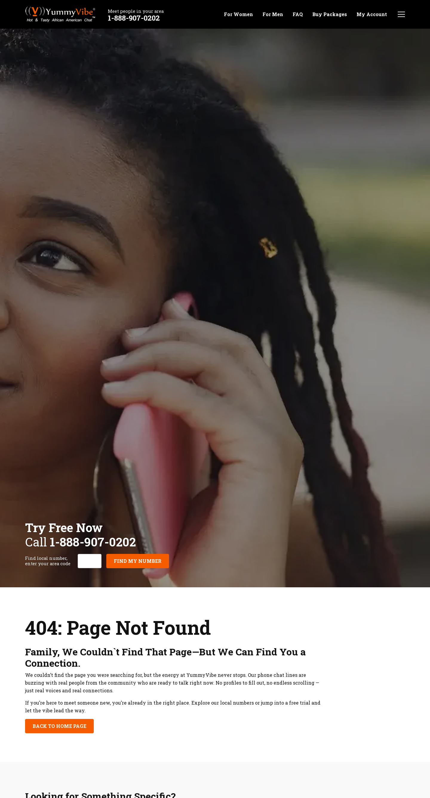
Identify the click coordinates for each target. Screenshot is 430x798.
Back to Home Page (59, 726)
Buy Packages (329, 14)
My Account (372, 14)
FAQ (298, 14)
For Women (238, 14)
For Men (272, 14)
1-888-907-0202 (134, 18)
